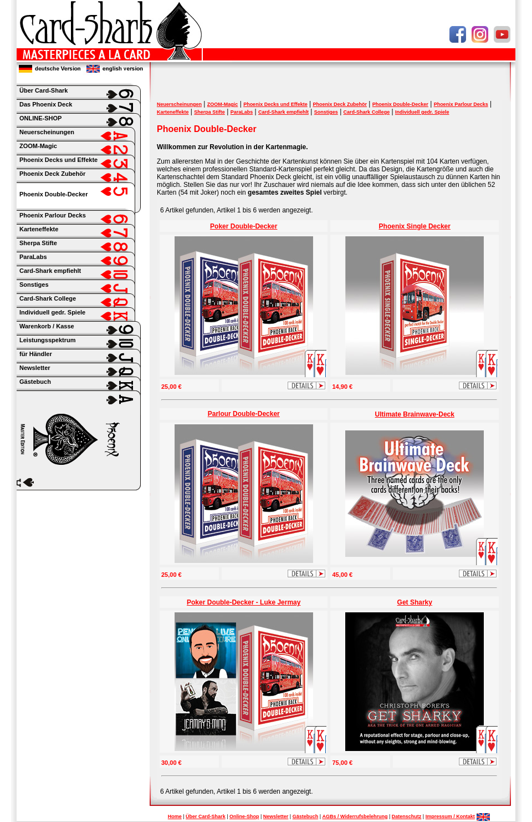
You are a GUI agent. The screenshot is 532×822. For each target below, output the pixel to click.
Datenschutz (407, 816)
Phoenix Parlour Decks (461, 104)
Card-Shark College (367, 112)
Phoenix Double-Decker (53, 194)
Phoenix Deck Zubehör (340, 104)
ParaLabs (242, 112)
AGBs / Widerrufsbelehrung (355, 816)
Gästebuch (306, 816)
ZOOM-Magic (222, 104)
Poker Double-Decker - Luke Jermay (243, 602)
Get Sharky (414, 602)
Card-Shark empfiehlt (283, 112)
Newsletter (276, 816)
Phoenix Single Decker (415, 226)
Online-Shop (244, 816)
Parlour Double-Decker (244, 414)
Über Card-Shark (206, 816)
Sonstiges (326, 112)
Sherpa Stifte (209, 112)
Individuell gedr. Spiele (422, 112)
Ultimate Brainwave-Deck (414, 414)
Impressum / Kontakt (450, 816)
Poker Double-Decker (243, 226)
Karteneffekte (173, 112)
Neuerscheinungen (179, 104)
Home (175, 816)
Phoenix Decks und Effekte (275, 104)
